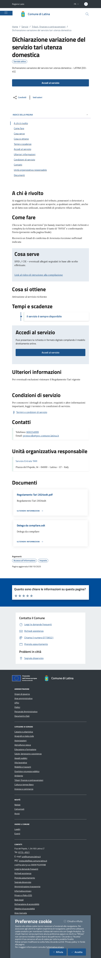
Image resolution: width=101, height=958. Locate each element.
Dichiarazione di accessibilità (26, 904)
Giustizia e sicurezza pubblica (26, 771)
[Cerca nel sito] (87, 14)
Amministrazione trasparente (27, 886)
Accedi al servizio (50, 352)
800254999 (32, 432)
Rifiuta (60, 952)
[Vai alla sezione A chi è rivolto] (50, 123)
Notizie (17, 804)
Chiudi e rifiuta (75, 921)
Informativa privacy (22, 891)
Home (15, 26)
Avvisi (17, 813)
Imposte (43, 560)
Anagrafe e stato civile (24, 736)
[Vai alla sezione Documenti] (50, 175)
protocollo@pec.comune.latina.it (41, 435)
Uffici (16, 702)
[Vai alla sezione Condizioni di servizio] (50, 159)
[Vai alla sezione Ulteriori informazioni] (50, 154)
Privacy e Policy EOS (23, 895)
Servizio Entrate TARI (26, 461)
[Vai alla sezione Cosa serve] (50, 133)
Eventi (17, 833)
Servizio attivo (20, 61)
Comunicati (19, 809)
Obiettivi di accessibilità (24, 908)
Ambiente (18, 775)
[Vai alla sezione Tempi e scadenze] (50, 144)
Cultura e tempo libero (24, 784)
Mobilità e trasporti (22, 767)
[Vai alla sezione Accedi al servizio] (50, 149)
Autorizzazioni (20, 740)
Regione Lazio (18, 4)
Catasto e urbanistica (23, 731)
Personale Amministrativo (25, 711)
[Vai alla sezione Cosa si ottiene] (50, 139)
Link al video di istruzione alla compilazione (38, 274)
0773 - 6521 (24, 852)
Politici (17, 707)
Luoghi (17, 829)
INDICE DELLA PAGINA (50, 114)
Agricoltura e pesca (22, 745)
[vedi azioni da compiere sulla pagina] (35, 97)
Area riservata (20, 913)
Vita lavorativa (20, 762)
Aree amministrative (23, 698)
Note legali (19, 899)
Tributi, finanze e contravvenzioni (49, 26)
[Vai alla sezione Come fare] (50, 128)
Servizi (24, 26)
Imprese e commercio (23, 789)
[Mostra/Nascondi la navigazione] (6, 12)
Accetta (78, 952)
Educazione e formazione (25, 749)
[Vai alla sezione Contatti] (50, 164)
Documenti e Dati (21, 716)
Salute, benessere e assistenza (28, 753)
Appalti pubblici (20, 758)
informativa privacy (55, 947)
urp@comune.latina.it (31, 856)
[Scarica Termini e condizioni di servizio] (29, 412)
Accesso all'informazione (24, 560)
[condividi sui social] (19, 97)
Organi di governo (22, 694)
